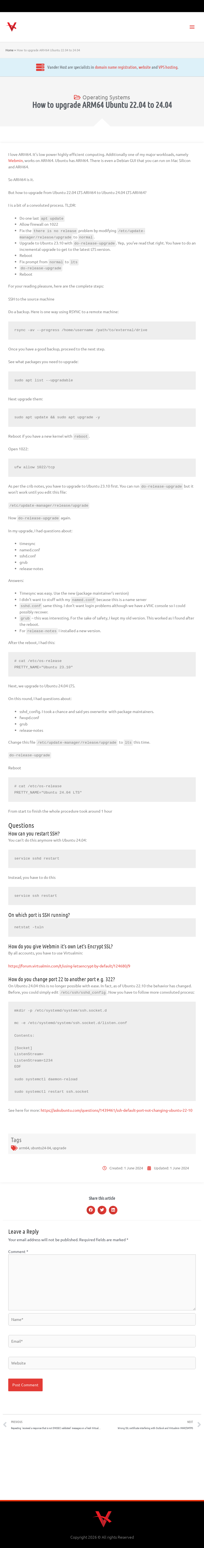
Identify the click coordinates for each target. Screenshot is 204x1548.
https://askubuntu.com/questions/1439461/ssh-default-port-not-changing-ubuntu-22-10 (116, 1110)
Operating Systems (106, 97)
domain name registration (66, 67)
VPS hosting (118, 67)
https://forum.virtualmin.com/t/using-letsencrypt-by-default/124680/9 (69, 965)
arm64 (24, 1147)
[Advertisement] (102, 1467)
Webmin (15, 160)
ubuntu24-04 (41, 1147)
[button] (91, 1210)
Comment (18, 1251)
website (95, 67)
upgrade (59, 1147)
